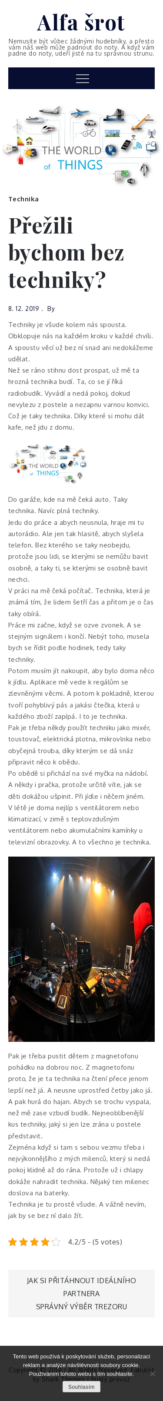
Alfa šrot (81, 22)
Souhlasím (81, 1387)
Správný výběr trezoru (81, 1306)
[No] (152, 1373)
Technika (23, 199)
